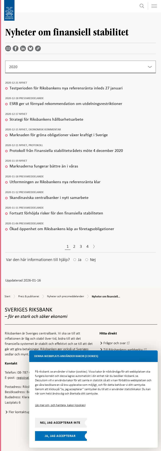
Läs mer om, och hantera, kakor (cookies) (60, 405)
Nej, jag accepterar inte (60, 422)
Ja (79, 259)
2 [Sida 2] (74, 246)
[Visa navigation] (154, 6)
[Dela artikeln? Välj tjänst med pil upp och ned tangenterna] (23, 48)
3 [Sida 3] (81, 246)
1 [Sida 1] (68, 246)
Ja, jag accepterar (60, 436)
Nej (93, 259)
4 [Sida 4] (87, 246)
